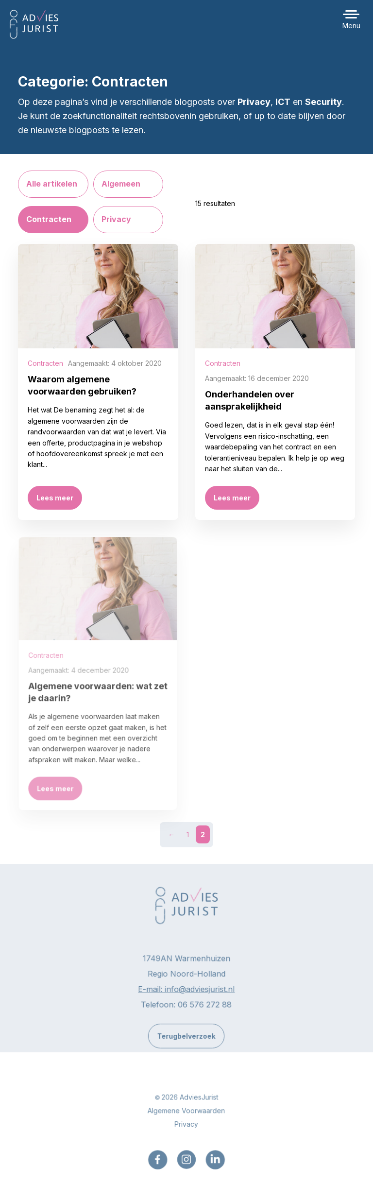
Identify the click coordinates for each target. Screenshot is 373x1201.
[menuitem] (158, 1165)
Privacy (116, 219)
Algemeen (121, 184)
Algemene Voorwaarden (186, 1117)
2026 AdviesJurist (190, 1103)
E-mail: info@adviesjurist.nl (186, 995)
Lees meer (54, 498)
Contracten (48, 219)
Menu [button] (351, 25)
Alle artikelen (51, 184)
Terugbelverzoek (187, 1042)
